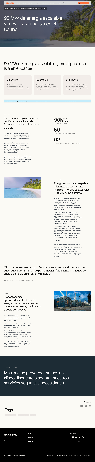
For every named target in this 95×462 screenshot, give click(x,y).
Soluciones (30, 437)
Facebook (73, 437)
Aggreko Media (76, 437)
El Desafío (12, 79)
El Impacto (72, 79)
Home (6, 8)
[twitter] (86, 406)
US (75, 3)
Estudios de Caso (13, 8)
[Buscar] (64, 3)
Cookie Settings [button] (87, 455)
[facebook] (81, 406)
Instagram (83, 437)
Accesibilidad (50, 455)
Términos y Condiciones (61, 455)
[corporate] (10, 3)
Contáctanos (52, 438)
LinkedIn (79, 437)
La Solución (42, 79)
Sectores (29, 433)
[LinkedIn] (90, 406)
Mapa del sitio (77, 455)
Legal (70, 455)
